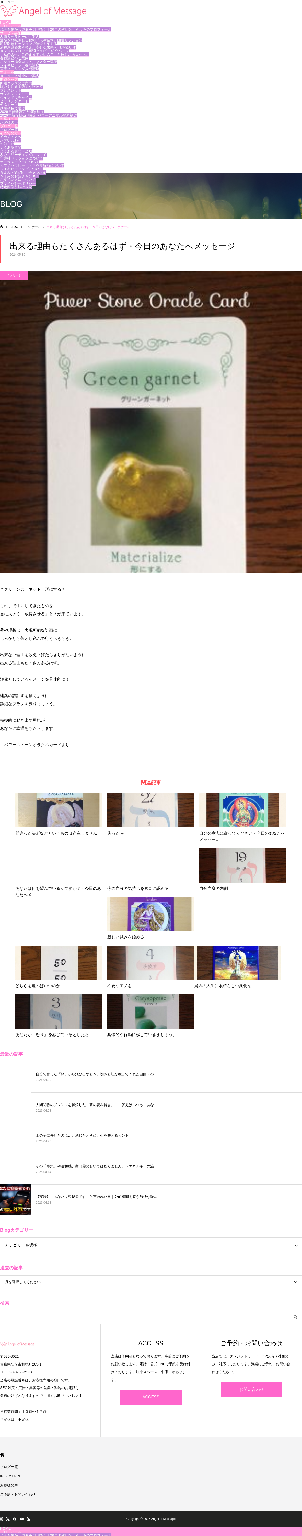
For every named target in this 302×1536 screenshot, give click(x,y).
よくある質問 (10, 147)
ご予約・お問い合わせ (18, 1494)
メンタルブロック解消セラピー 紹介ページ (34, 51)
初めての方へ (10, 133)
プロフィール (10, 26)
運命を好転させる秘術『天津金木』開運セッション (41, 40)
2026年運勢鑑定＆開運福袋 (22, 112)
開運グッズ (9, 79)
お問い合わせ (10, 140)
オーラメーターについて (19, 162)
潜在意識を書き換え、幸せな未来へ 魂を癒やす (38, 47)
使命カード (9, 105)
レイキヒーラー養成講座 (19, 65)
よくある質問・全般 (16, 151)
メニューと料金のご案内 (19, 76)
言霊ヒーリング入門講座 (19, 69)
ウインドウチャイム (16, 97)
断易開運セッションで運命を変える (28, 44)
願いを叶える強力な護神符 (21, 87)
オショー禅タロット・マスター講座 (28, 62)
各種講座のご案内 (14, 58)
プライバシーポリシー (18, 183)
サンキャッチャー (14, 94)
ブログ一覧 (9, 126)
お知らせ (7, 144)
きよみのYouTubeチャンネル (23, 172)
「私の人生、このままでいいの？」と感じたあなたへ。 (44, 54)
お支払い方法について (18, 180)
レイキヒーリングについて (21, 169)
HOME (5, 22)
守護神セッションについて (21, 158)
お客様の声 (9, 119)
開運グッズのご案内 (16, 83)
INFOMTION (10, 1476)
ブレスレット (10, 90)
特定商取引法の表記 (16, 187)
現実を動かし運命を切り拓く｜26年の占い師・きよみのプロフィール (55, 29)
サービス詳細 (10, 33)
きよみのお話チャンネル (19, 176)
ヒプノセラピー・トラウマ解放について (32, 165)
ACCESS (151, 1397)
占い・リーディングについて (23, 155)
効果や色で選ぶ (12, 108)
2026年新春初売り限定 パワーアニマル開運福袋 (38, 115)
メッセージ (14, 275)
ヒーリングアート (14, 101)
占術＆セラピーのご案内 (19, 37)
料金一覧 (7, 72)
